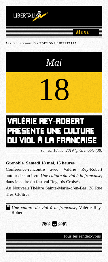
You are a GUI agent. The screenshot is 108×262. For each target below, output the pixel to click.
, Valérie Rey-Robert (57, 210)
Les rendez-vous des (41, 43)
